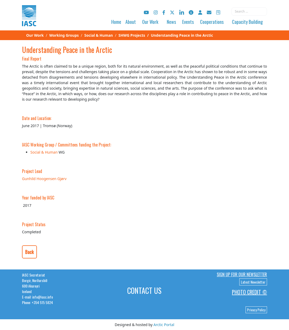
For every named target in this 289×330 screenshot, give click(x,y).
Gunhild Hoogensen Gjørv (44, 178)
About (130, 21)
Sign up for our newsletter (242, 274)
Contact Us (144, 290)
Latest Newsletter (253, 282)
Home (116, 21)
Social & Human (44, 152)
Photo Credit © (249, 292)
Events (188, 21)
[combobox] (249, 11)
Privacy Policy (256, 309)
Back (29, 251)
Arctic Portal (163, 324)
